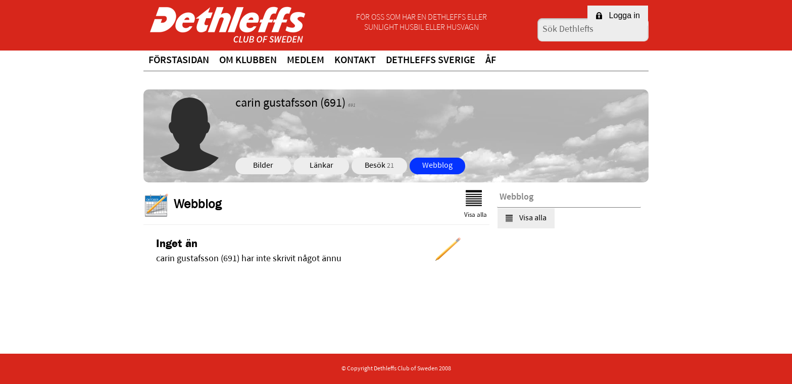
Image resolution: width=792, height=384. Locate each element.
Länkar (321, 166)
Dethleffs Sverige (430, 61)
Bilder (263, 166)
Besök (379, 166)
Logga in (618, 15)
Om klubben (248, 61)
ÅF (490, 61)
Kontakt (355, 61)
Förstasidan (178, 61)
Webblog (437, 166)
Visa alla (475, 204)
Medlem (305, 61)
